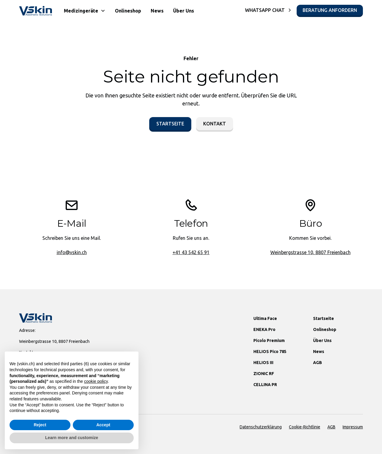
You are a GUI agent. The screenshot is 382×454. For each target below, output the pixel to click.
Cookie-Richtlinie (304, 427)
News (157, 10)
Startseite (170, 123)
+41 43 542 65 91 (191, 252)
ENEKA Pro (264, 329)
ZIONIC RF (263, 373)
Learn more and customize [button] (71, 437)
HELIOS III (263, 362)
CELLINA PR (265, 384)
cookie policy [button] (96, 381)
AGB (317, 362)
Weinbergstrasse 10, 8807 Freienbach (310, 252)
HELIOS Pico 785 (269, 351)
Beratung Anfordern (330, 10)
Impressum (353, 427)
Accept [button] (103, 424)
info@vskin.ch (72, 252)
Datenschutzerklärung (261, 427)
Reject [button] (40, 424)
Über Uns (183, 10)
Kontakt (214, 123)
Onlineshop (128, 10)
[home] (35, 10)
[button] (84, 10)
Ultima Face (265, 318)
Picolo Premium (269, 340)
